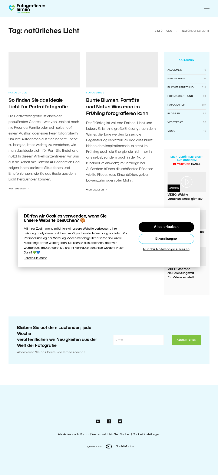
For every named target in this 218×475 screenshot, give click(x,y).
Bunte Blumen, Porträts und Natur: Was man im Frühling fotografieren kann (117, 107)
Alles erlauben (166, 227)
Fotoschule (18, 93)
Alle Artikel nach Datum (73, 434)
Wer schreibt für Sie (105, 434)
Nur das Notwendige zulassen (166, 249)
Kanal (187, 164)
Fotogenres (95, 93)
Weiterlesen (19, 189)
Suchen (125, 434)
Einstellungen (166, 239)
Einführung (163, 31)
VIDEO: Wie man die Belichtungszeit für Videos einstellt (181, 273)
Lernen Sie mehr (35, 258)
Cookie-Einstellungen (146, 434)
